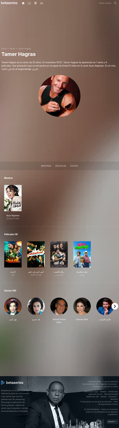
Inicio (3, 48)
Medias (104, 397)
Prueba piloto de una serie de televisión (96, 402)
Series (12, 48)
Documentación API (90, 384)
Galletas (103, 392)
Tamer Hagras (24, 48)
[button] (13, 311)
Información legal (91, 392)
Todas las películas (110, 381)
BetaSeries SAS (93, 397)
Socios (74, 166)
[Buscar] (115, 3)
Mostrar (46, 166)
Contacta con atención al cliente (105, 387)
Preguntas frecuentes (107, 384)
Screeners (112, 397)
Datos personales (111, 394)
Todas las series (94, 381)
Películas (60, 166)
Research (114, 399)
